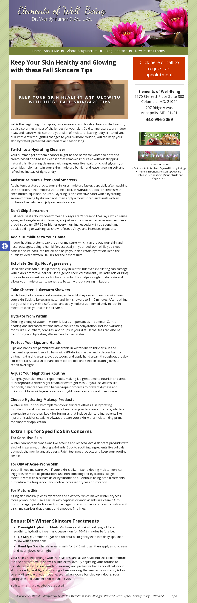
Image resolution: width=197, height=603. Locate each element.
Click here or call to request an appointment (159, 68)
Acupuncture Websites (29, 596)
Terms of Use (123, 596)
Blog (109, 50)
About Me (51, 50)
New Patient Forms (150, 50)
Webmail (158, 596)
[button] (5, 246)
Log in (174, 596)
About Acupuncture (82, 50)
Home (36, 50)
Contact (121, 50)
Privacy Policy (141, 596)
